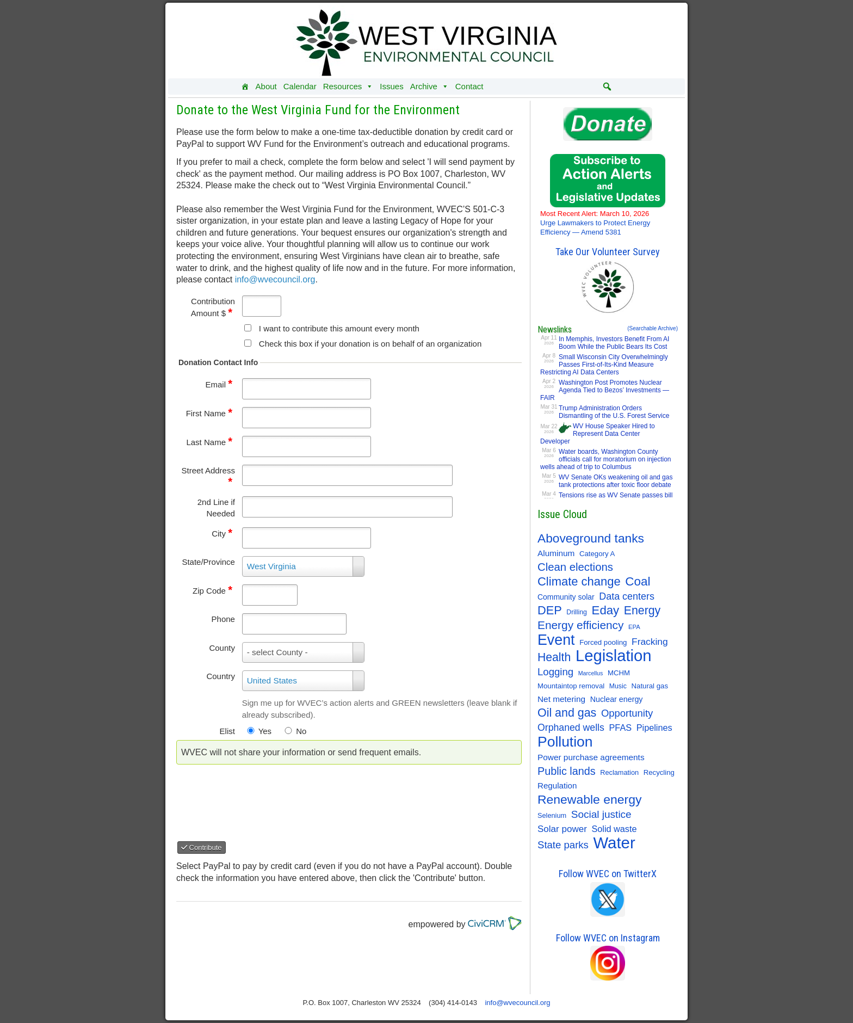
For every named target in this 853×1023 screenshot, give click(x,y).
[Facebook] (544, 86)
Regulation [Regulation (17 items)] (557, 785)
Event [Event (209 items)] (556, 639)
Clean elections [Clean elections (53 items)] (575, 567)
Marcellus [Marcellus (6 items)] (590, 673)
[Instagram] (588, 86)
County (222, 647)
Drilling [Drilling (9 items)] (576, 612)
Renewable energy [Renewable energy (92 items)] (589, 799)
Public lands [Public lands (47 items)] (566, 771)
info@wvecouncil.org (275, 279)
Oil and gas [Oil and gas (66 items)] (566, 712)
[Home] (245, 86)
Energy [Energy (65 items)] (642, 610)
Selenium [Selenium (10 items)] (551, 815)
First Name (209, 413)
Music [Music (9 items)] (618, 686)
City (222, 533)
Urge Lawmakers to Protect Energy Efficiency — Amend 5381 (595, 222)
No (301, 731)
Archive (429, 86)
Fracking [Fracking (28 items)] (650, 641)
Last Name (209, 442)
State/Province (208, 561)
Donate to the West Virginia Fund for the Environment (318, 110)
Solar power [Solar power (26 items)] (562, 829)
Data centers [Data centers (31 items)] (626, 596)
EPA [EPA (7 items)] (634, 627)
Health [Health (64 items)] (554, 657)
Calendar (300, 86)
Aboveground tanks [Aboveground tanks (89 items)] (590, 538)
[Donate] (510, 86)
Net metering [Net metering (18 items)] (561, 699)
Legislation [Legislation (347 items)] (614, 655)
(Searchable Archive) (652, 328)
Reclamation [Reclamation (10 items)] (619, 772)
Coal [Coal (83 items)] (637, 581)
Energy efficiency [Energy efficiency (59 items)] (580, 625)
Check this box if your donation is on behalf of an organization (370, 343)
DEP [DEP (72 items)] (549, 610)
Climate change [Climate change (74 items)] (579, 581)
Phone (223, 619)
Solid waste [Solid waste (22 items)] (613, 829)
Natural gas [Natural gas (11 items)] (650, 686)
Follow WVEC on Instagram (608, 938)
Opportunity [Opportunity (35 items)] (627, 713)
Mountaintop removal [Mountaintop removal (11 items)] (570, 686)
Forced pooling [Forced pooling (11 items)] (603, 642)
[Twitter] (566, 86)
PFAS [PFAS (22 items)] (620, 727)
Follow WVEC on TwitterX (608, 873)
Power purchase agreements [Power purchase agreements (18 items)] (591, 757)
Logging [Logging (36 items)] (555, 671)
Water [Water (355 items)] (614, 842)
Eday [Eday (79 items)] (606, 610)
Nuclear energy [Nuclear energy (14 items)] (616, 699)
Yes (264, 731)
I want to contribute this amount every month (339, 328)
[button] (607, 86)
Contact (469, 86)
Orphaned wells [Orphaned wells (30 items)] (570, 727)
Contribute (201, 847)
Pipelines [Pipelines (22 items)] (654, 727)
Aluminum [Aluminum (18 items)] (555, 553)
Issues (391, 86)
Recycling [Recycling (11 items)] (659, 772)
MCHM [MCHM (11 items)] (619, 673)
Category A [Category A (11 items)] (597, 554)
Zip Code (212, 590)
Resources (348, 86)
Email (218, 384)
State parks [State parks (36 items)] (563, 845)
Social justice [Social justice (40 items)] (601, 814)
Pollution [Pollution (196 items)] (565, 741)
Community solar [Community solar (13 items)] (566, 597)
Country (220, 676)
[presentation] (269, 799)
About (266, 86)
